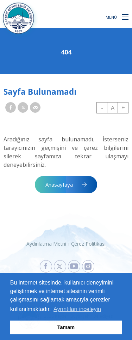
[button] (125, 16)
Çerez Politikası (88, 243)
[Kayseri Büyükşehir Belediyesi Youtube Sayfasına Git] (74, 266)
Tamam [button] (66, 327)
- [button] (102, 108)
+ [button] (123, 108)
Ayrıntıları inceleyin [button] (77, 309)
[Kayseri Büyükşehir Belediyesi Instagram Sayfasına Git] (88, 266)
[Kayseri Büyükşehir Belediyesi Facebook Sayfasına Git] (46, 266)
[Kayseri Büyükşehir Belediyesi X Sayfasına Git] (60, 266)
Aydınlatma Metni (46, 243)
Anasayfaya (59, 184)
